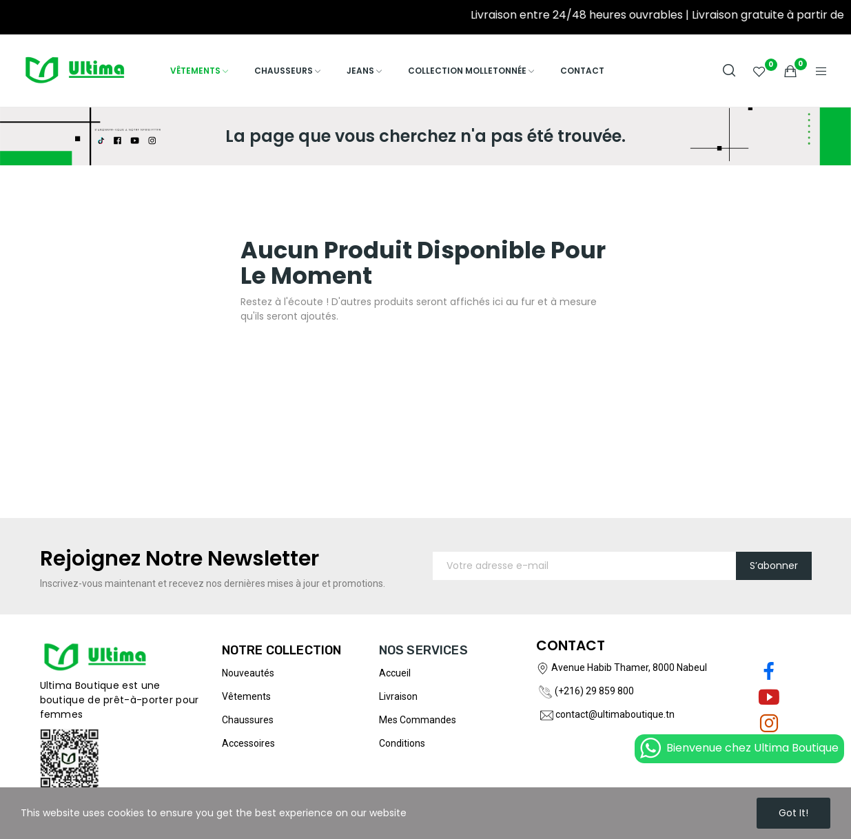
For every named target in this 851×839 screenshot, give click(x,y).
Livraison (398, 696)
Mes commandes (417, 719)
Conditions (402, 743)
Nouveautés (248, 673)
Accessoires (248, 743)
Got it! (793, 813)
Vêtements (246, 696)
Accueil (395, 673)
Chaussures (248, 719)
